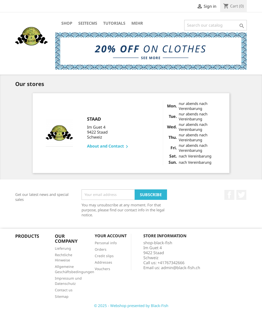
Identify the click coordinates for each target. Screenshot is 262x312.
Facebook (229, 195)
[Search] (215, 25)
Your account (111, 235)
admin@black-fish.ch (180, 267)
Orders (100, 249)
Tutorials (114, 23)
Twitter (241, 195)
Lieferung (63, 248)
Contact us (64, 290)
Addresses (103, 262)
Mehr (137, 23)
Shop (66, 23)
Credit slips (104, 255)
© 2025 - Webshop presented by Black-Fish (131, 305)
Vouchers (102, 268)
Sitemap (62, 296)
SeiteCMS (87, 23)
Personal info (106, 242)
